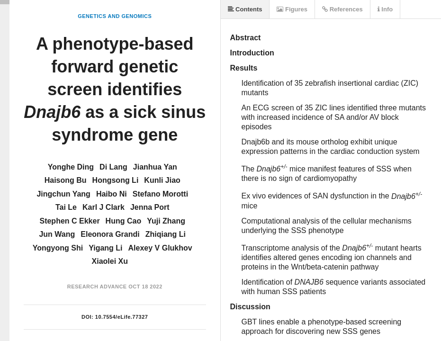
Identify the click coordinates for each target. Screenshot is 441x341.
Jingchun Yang (63, 194)
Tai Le (66, 207)
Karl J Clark (103, 207)
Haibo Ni (111, 194)
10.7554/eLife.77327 (121, 317)
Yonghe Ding (71, 167)
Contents (245, 9)
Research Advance (97, 286)
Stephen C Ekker (69, 221)
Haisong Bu (66, 180)
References (342, 9)
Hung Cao (124, 221)
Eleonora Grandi (110, 234)
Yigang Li (105, 248)
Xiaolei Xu (110, 261)
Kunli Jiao (162, 180)
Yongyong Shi (58, 248)
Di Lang (113, 167)
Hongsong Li (115, 180)
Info (385, 9)
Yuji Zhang (166, 221)
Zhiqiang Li (165, 234)
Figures (292, 9)
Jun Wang (57, 234)
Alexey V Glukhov (160, 248)
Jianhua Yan (155, 167)
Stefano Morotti (160, 194)
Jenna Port (150, 207)
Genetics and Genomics (115, 16)
